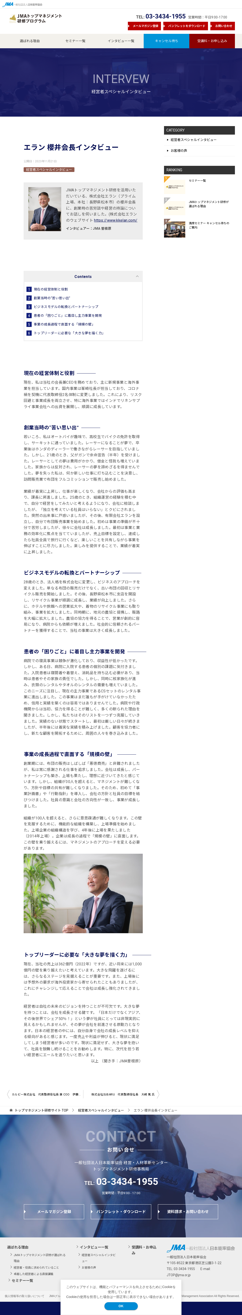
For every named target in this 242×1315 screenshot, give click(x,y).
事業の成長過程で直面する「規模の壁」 (64, 324)
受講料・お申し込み (212, 41)
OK (121, 1306)
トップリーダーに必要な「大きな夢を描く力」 (69, 333)
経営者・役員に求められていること (36, 1267)
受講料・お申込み (144, 1250)
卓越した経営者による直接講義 (33, 1274)
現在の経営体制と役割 (51, 289)
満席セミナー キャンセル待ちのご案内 (209, 225)
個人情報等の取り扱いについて (24, 1296)
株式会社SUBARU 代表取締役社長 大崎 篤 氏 (123, 1094)
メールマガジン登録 (145, 26)
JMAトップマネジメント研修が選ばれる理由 (209, 204)
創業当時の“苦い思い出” (52, 298)
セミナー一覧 (75, 41)
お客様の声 (179, 151)
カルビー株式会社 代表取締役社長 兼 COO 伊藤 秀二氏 (47, 1094)
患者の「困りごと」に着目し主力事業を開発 (68, 315)
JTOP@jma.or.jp (179, 1275)
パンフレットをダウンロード (186, 26)
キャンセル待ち (166, 41)
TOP (41, 1110)
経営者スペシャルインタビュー (49, 170)
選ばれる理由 (30, 41)
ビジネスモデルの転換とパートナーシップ (66, 307)
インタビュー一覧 (121, 41)
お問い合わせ (223, 26)
